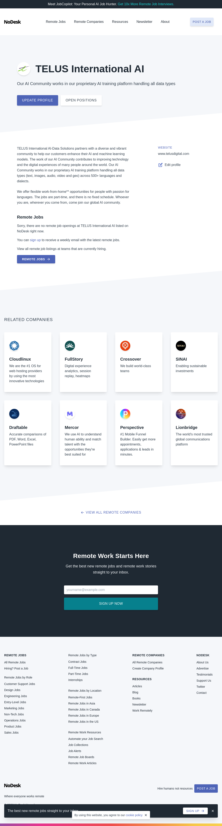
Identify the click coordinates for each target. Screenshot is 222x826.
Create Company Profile (148, 668)
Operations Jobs (15, 720)
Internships (75, 680)
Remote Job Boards (81, 757)
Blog (135, 692)
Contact (201, 692)
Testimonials (204, 674)
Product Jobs (12, 726)
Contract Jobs (77, 661)
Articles (137, 686)
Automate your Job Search (85, 739)
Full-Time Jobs (77, 667)
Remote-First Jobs (80, 697)
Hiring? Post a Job (16, 668)
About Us (202, 662)
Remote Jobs (55, 21)
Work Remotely (142, 710)
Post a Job (206, 788)
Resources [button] (120, 21)
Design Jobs (12, 690)
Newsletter (145, 21)
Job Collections (78, 745)
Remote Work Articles (82, 763)
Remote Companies (89, 21)
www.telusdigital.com (173, 153)
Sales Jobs (11, 732)
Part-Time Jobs (78, 674)
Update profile (37, 100)
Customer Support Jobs (19, 684)
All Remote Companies (147, 662)
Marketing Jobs (14, 708)
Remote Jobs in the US (83, 721)
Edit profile (169, 164)
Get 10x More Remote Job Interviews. (146, 4)
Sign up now (111, 603)
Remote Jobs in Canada (84, 709)
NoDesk (202, 655)
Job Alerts (74, 751)
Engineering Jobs (15, 696)
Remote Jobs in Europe (83, 715)
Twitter (200, 686)
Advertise (202, 668)
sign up (35, 240)
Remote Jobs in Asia (81, 703)
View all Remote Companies (111, 512)
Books (136, 698)
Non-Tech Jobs (14, 714)
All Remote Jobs (15, 662)
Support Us (203, 680)
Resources (142, 679)
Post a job (202, 21)
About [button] (165, 21)
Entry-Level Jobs (15, 702)
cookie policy (134, 815)
